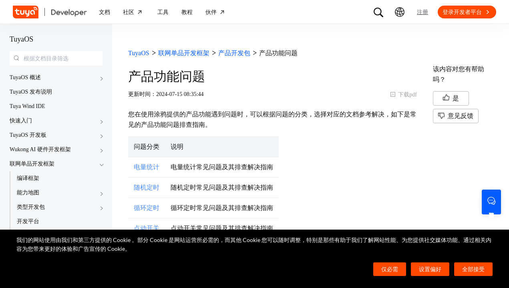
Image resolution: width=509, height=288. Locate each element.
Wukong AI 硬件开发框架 (40, 149)
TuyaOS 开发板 (28, 135)
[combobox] (56, 58)
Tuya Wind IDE (27, 106)
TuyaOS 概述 (25, 77)
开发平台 (28, 221)
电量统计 (146, 167)
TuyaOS (21, 39)
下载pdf (403, 95)
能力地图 (28, 193)
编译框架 (28, 178)
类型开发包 (31, 207)
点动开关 (146, 228)
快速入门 (21, 121)
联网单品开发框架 (32, 164)
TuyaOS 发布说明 (31, 92)
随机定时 (146, 187)
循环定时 (146, 207)
